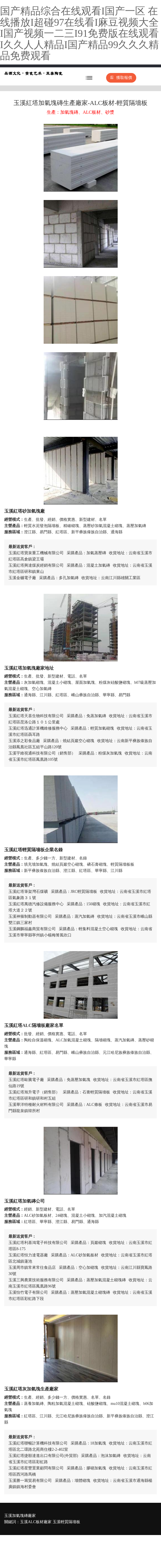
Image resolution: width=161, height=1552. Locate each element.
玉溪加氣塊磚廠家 (20, 1516)
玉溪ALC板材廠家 (36, 1522)
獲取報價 (121, 78)
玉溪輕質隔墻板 (66, 1522)
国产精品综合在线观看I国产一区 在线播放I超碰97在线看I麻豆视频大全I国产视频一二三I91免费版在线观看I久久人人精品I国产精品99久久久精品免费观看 (79, 33)
